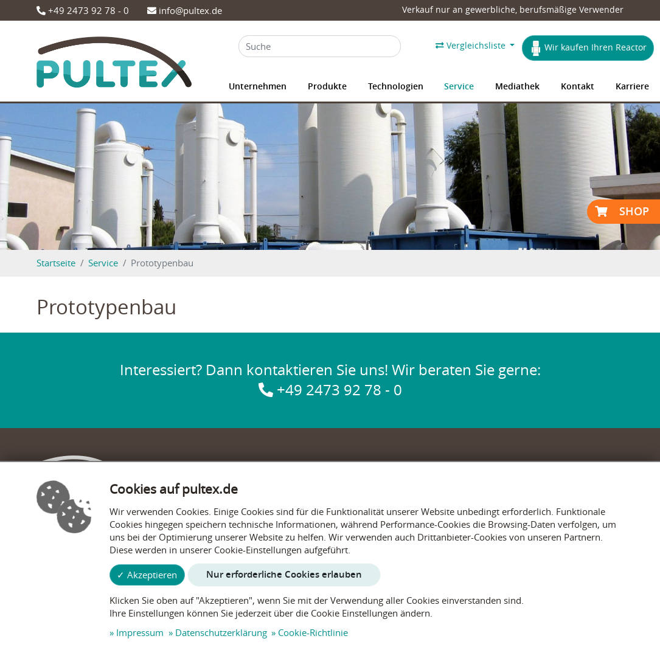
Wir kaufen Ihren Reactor (588, 48)
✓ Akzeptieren (147, 575)
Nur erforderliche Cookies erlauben (284, 574)
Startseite (55, 263)
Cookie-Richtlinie (313, 632)
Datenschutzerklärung (221, 632)
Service (103, 263)
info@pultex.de (184, 10)
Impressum (140, 632)
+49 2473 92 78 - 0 (82, 10)
